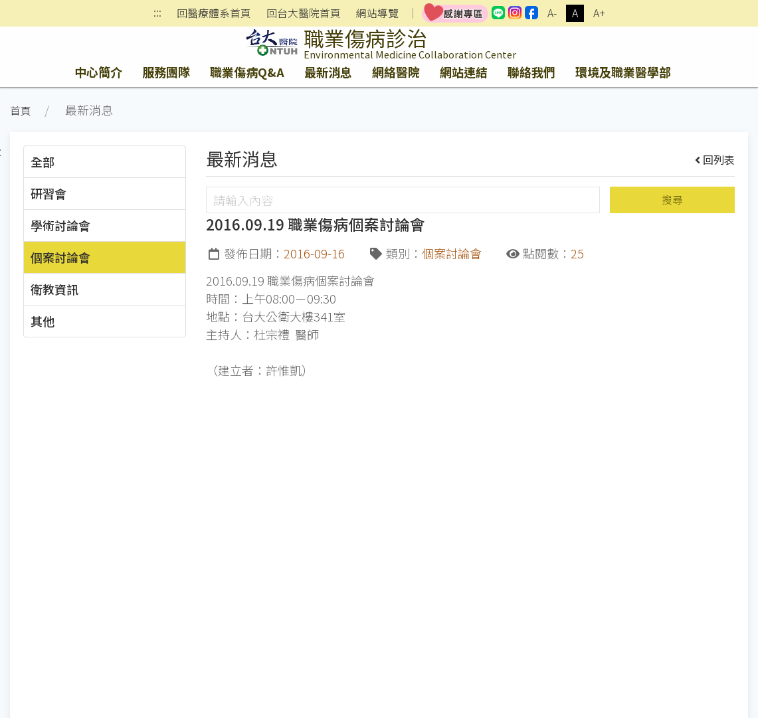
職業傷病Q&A (247, 71)
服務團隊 (166, 71)
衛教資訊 (54, 289)
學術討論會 (60, 225)
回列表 (715, 159)
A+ (599, 13)
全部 (42, 161)
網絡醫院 (396, 71)
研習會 (48, 193)
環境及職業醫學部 (623, 71)
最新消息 (328, 71)
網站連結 (464, 71)
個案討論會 (60, 257)
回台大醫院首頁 (303, 13)
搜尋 (672, 199)
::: (157, 13)
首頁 (20, 110)
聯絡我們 (531, 71)
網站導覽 (377, 13)
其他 (42, 320)
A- (552, 13)
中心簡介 (98, 71)
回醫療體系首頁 (214, 13)
